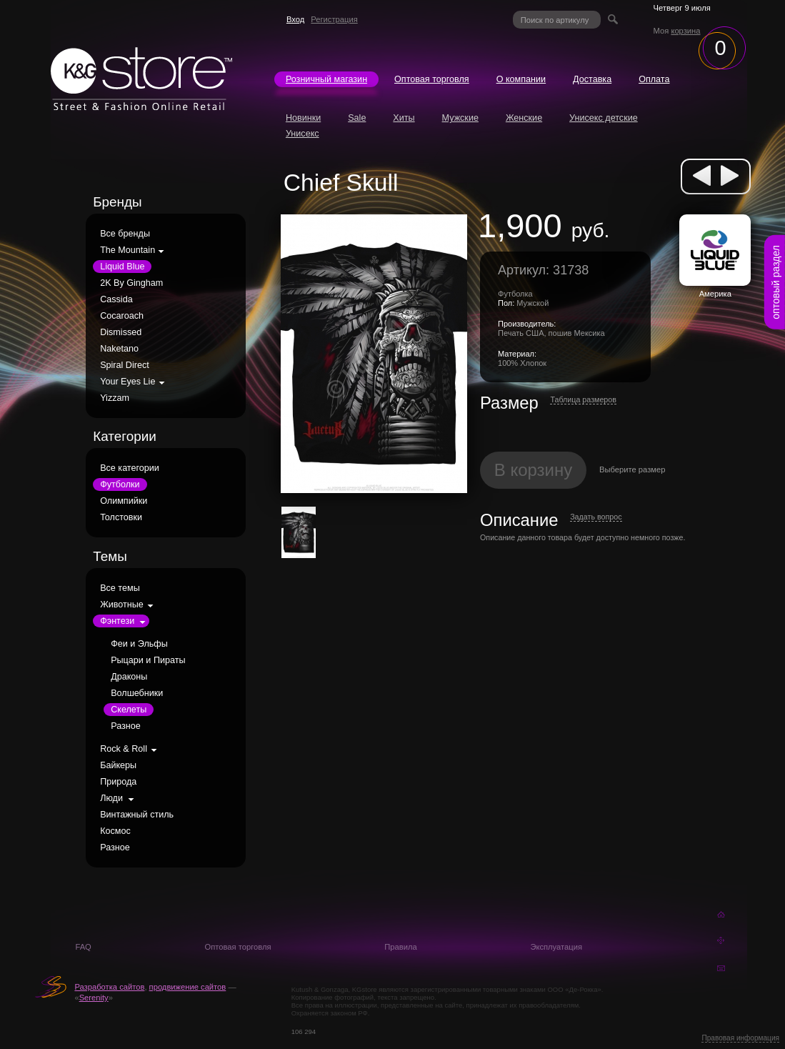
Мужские (460, 118)
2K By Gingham (131, 283)
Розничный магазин (326, 79)
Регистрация (334, 19)
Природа (118, 782)
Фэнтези (117, 621)
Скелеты (128, 710)
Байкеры (118, 765)
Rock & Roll (123, 749)
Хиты (403, 118)
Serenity (94, 997)
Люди (111, 798)
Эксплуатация (556, 947)
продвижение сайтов (187, 987)
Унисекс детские (603, 118)
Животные (122, 605)
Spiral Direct (124, 365)
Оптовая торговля (431, 79)
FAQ (83, 947)
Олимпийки (123, 501)
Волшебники (137, 693)
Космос (115, 831)
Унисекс (302, 134)
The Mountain (127, 250)
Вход (295, 19)
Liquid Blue (122, 267)
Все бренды (125, 234)
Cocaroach (122, 316)
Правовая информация (740, 1038)
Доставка (592, 79)
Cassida (116, 299)
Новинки (303, 118)
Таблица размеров (583, 399)
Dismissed (120, 332)
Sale (357, 118)
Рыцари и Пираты (148, 660)
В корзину (533, 469)
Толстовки (121, 517)
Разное (126, 726)
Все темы (120, 588)
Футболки (119, 484)
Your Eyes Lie (127, 382)
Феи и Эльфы (139, 644)
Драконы (129, 677)
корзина (685, 30)
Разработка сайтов (109, 987)
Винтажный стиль (137, 815)
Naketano (119, 349)
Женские (524, 118)
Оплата (654, 79)
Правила (400, 947)
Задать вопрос (595, 516)
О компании (521, 79)
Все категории (129, 468)
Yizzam (114, 398)
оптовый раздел (775, 282)
